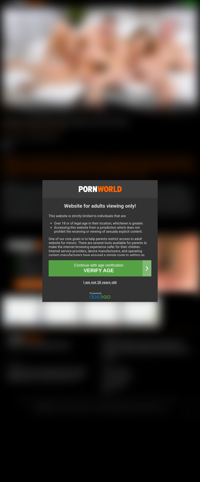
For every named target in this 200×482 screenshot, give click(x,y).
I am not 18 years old (100, 282)
